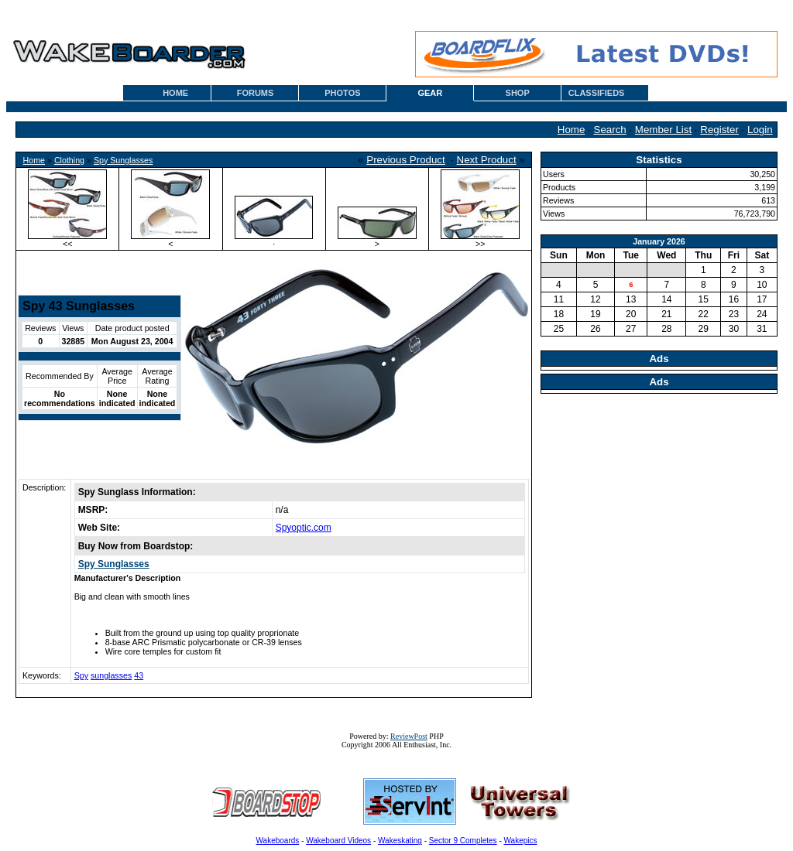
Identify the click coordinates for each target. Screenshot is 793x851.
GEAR (429, 92)
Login (760, 129)
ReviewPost (408, 736)
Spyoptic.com (303, 527)
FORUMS (255, 92)
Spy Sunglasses (123, 160)
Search (610, 129)
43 (138, 675)
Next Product (487, 160)
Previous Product (405, 160)
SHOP (518, 92)
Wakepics (520, 840)
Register (719, 129)
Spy (81, 675)
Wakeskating (400, 840)
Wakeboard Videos (338, 840)
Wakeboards (278, 840)
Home (571, 129)
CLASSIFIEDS (596, 92)
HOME (175, 92)
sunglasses (111, 675)
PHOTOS (342, 92)
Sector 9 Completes (463, 840)
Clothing (69, 160)
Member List (663, 129)
